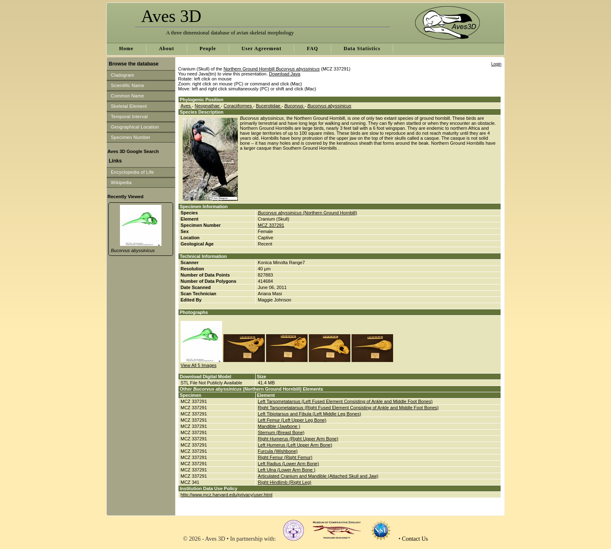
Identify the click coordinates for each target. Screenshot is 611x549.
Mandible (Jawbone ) (279, 426)
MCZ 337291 (271, 225)
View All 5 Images (199, 365)
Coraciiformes (238, 105)
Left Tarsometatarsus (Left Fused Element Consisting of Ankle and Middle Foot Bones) (345, 401)
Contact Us (415, 539)
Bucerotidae (268, 105)
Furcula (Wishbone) (278, 451)
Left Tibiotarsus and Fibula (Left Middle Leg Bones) (309, 413)
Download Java (284, 73)
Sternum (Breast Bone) (281, 432)
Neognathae (208, 105)
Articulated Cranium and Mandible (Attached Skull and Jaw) (318, 476)
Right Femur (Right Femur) (285, 457)
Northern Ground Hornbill (271, 68)
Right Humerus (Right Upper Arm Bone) (298, 438)
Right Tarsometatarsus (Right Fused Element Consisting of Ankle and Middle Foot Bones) (348, 407)
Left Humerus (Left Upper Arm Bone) (295, 444)
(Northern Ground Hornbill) (307, 212)
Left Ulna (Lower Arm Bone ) (286, 469)
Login (496, 64)
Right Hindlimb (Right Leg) (284, 482)
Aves (186, 105)
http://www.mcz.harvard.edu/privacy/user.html (226, 494)
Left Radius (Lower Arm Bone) (288, 463)
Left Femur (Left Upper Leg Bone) (292, 420)
